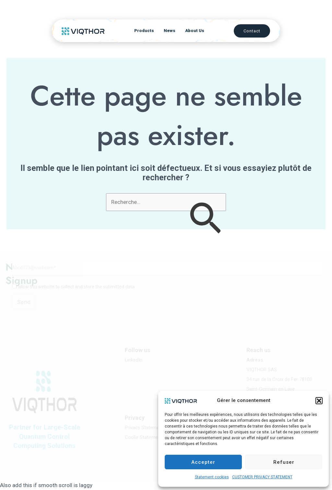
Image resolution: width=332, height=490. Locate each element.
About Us (194, 27)
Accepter (203, 462)
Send (24, 302)
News (169, 27)
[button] (319, 400)
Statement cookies (212, 477)
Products (144, 27)
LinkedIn (133, 360)
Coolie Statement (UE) (148, 437)
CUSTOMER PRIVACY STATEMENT (262, 477)
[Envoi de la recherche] (205, 220)
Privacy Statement (144, 427)
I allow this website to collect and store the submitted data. (76, 286)
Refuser (283, 462)
